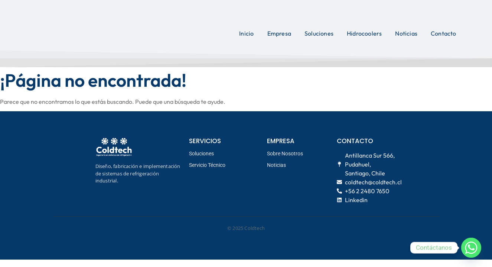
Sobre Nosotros (285, 153)
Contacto (443, 33)
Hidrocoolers (364, 33)
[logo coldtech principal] (82, 32)
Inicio (246, 33)
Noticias (406, 33)
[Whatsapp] (471, 248)
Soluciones (318, 33)
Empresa (279, 33)
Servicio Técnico (207, 165)
